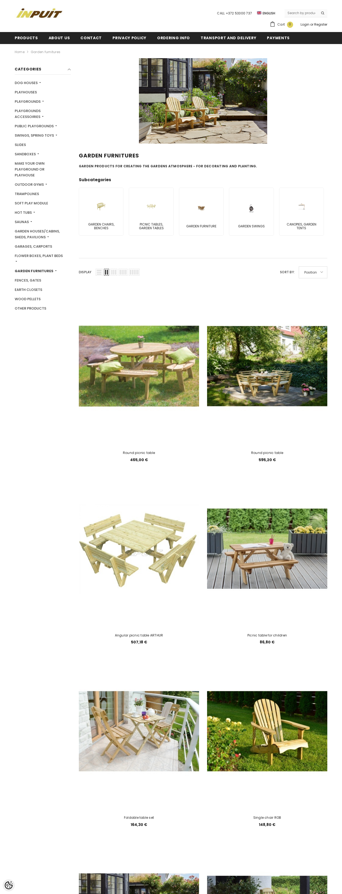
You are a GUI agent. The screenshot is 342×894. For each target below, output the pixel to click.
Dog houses (26, 82)
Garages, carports (33, 246)
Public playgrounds (35, 126)
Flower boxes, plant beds (39, 255)
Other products (30, 308)
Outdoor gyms (30, 184)
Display (85, 272)
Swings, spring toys (35, 135)
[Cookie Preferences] (9, 885)
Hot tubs (24, 212)
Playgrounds (28, 101)
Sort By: (287, 272)
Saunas (22, 221)
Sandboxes (26, 154)
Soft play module (31, 203)
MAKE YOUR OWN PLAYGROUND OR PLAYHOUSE (30, 169)
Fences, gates (28, 280)
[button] (99, 272)
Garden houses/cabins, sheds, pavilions (37, 234)
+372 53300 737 (239, 13)
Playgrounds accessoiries (28, 113)
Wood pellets (28, 299)
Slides (20, 144)
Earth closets (28, 289)
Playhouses (26, 92)
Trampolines (27, 193)
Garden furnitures (45, 52)
